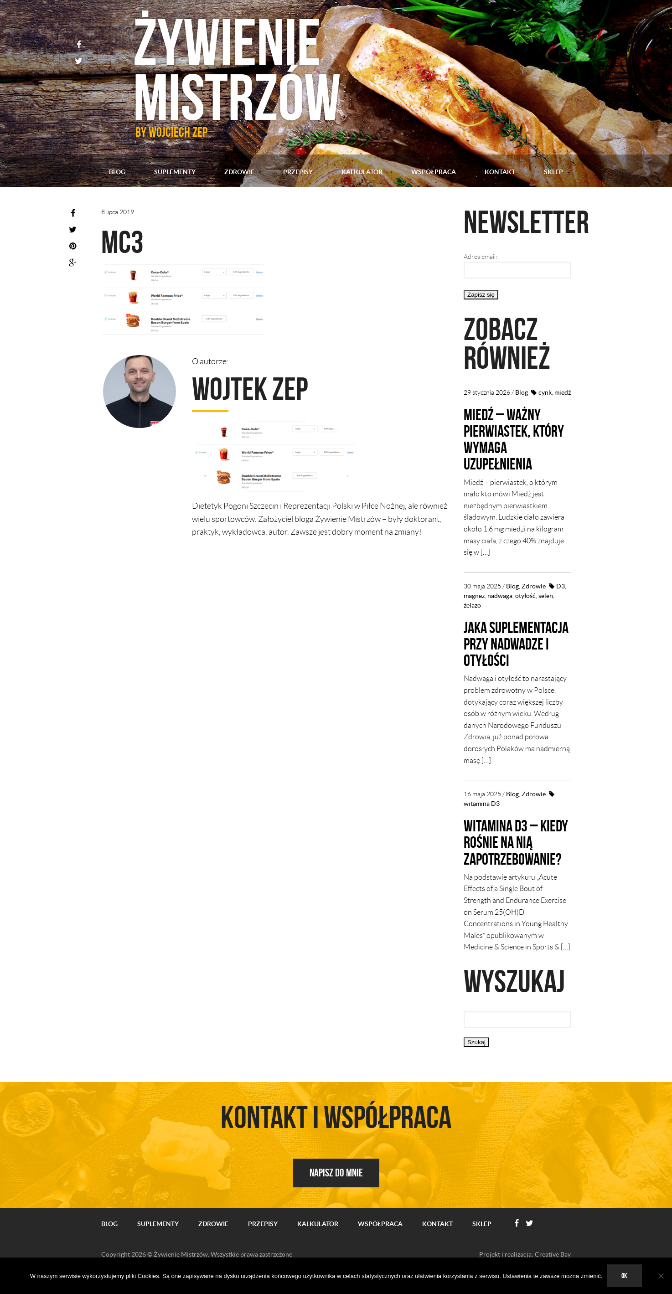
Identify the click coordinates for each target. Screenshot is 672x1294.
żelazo (472, 604)
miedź (562, 392)
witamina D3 (482, 819)
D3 (560, 585)
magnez (474, 595)
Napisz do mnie (336, 1188)
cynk (545, 392)
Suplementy (175, 171)
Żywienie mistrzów (241, 68)
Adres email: (480, 256)
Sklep (553, 171)
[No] (660, 1275)
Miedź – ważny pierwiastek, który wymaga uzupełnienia (515, 439)
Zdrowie (239, 171)
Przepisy (298, 171)
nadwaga (499, 595)
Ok (624, 1275)
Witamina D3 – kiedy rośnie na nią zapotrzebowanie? (515, 858)
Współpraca (433, 171)
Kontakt (500, 171)
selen (545, 595)
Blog (117, 171)
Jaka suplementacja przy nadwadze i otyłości (508, 651)
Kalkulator (362, 171)
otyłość (525, 595)
